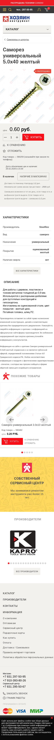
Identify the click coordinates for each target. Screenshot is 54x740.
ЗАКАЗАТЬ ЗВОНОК (15, 693)
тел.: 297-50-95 (24, 9)
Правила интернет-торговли (19, 652)
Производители (14, 599)
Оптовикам (9, 623)
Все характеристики (27, 271)
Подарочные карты (14, 633)
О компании (10, 618)
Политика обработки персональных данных (28, 657)
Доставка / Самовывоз (16, 647)
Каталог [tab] (27, 29)
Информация (12, 612)
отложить (14, 151)
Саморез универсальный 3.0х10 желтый (26, 424)
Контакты (10, 606)
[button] (17, 137)
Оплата (7, 642)
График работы (14, 698)
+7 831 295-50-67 (14, 686)
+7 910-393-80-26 (14, 680)
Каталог (9, 593)
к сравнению (16, 145)
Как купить (9, 638)
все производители (27, 571)
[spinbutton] (11, 137)
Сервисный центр (13, 628)
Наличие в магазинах (33, 176)
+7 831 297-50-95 (14, 676)
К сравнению (32, 440)
